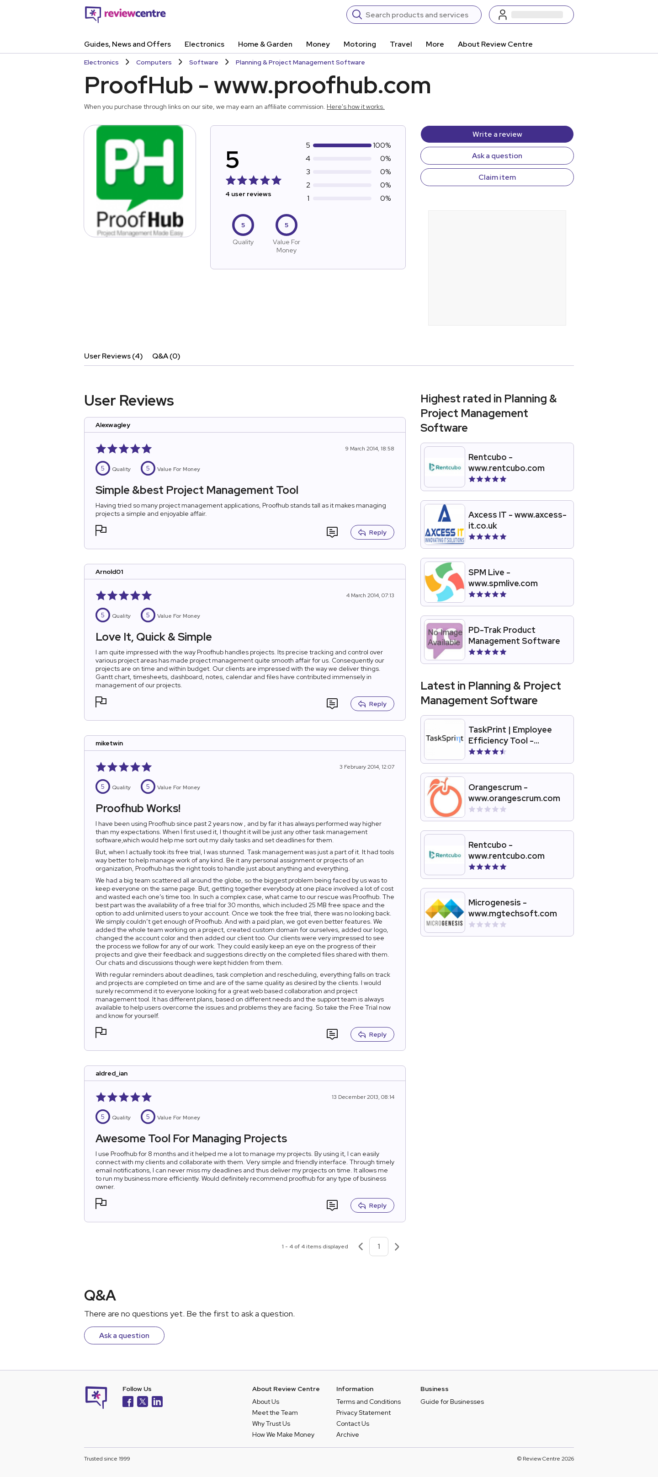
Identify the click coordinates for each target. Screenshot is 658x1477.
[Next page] (397, 1246)
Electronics (204, 44)
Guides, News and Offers (127, 44)
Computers (154, 62)
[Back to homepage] (125, 14)
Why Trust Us (271, 1423)
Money (318, 44)
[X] (142, 1402)
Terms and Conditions (368, 1401)
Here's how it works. (356, 106)
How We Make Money (283, 1434)
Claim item (497, 177)
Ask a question (497, 156)
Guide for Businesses (452, 1401)
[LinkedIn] (157, 1402)
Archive (347, 1434)
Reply (372, 532)
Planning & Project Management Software (300, 62)
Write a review (497, 134)
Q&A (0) (166, 356)
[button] (101, 531)
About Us (265, 1401)
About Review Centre (495, 44)
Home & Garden (265, 44)
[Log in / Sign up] (531, 14)
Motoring (360, 44)
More (435, 44)
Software (203, 62)
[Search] (421, 14)
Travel (401, 44)
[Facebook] (127, 1402)
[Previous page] (360, 1246)
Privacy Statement (363, 1412)
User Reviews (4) (113, 356)
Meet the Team (275, 1412)
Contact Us (352, 1423)
